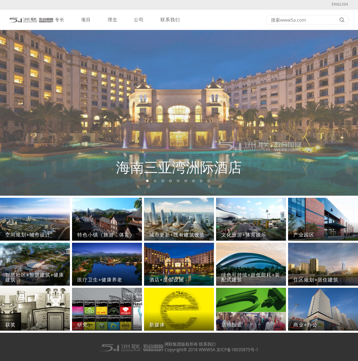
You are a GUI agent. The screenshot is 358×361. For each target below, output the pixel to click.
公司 (139, 19)
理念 (112, 19)
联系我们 (170, 19)
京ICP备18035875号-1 (237, 350)
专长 (60, 19)
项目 (86, 19)
